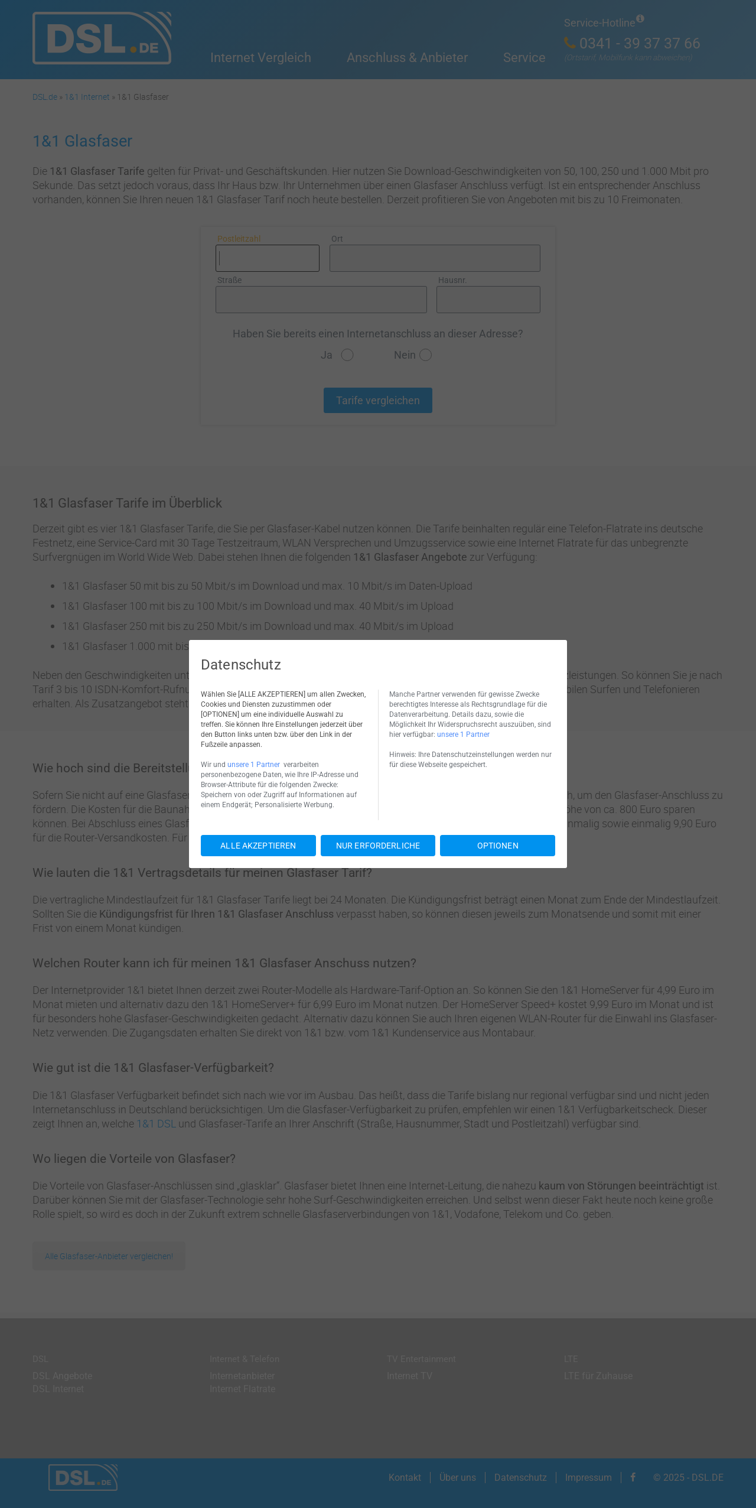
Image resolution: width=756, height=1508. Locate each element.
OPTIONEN (498, 845)
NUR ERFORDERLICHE (378, 845)
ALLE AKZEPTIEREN (258, 845)
